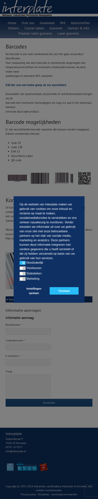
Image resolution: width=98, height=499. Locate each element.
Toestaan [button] (64, 290)
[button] (23, 263)
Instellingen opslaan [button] (34, 291)
